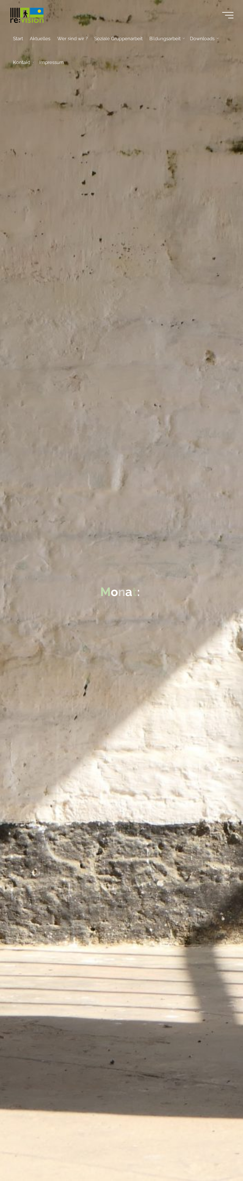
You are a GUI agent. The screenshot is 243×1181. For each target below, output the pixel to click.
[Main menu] (228, 15)
